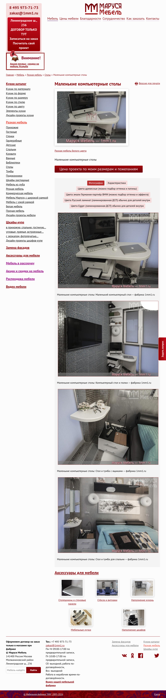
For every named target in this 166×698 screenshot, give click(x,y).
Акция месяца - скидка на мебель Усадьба (24, 65)
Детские (11, 145)
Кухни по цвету (15, 106)
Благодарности (90, 18)
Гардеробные (14, 140)
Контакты (152, 18)
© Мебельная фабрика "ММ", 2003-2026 (43, 694)
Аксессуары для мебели (23, 255)
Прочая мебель (15, 211)
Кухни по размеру (17, 97)
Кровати (11, 153)
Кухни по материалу (18, 89)
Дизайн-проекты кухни (20, 115)
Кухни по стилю (15, 102)
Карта (157, 694)
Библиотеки (13, 162)
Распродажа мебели (20, 279)
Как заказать (136, 18)
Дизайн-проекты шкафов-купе (24, 240)
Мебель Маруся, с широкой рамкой (27, 197)
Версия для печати (149, 83)
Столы (48, 74)
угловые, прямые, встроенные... (25, 231)
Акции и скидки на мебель (25, 271)
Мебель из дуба (15, 184)
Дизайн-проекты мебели (21, 215)
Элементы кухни (16, 111)
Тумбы (9, 171)
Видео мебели (16, 286)
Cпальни (11, 149)
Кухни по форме (16, 93)
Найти (33, 670)
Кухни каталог (16, 84)
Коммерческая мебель (19, 193)
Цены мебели (68, 18)
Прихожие (12, 127)
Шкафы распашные (17, 180)
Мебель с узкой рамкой (20, 202)
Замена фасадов (17, 247)
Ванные (10, 158)
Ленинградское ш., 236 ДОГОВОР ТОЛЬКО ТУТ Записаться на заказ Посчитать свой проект (24, 34)
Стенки (10, 136)
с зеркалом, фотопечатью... (22, 236)
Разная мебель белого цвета (70, 150)
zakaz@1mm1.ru (55, 645)
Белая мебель (14, 206)
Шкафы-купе (15, 222)
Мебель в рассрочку (20, 263)
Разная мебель (34, 74)
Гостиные (11, 132)
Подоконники (14, 175)
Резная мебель (15, 189)
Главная (10, 74)
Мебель (52, 18)
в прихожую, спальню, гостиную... (26, 227)
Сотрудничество (114, 18)
